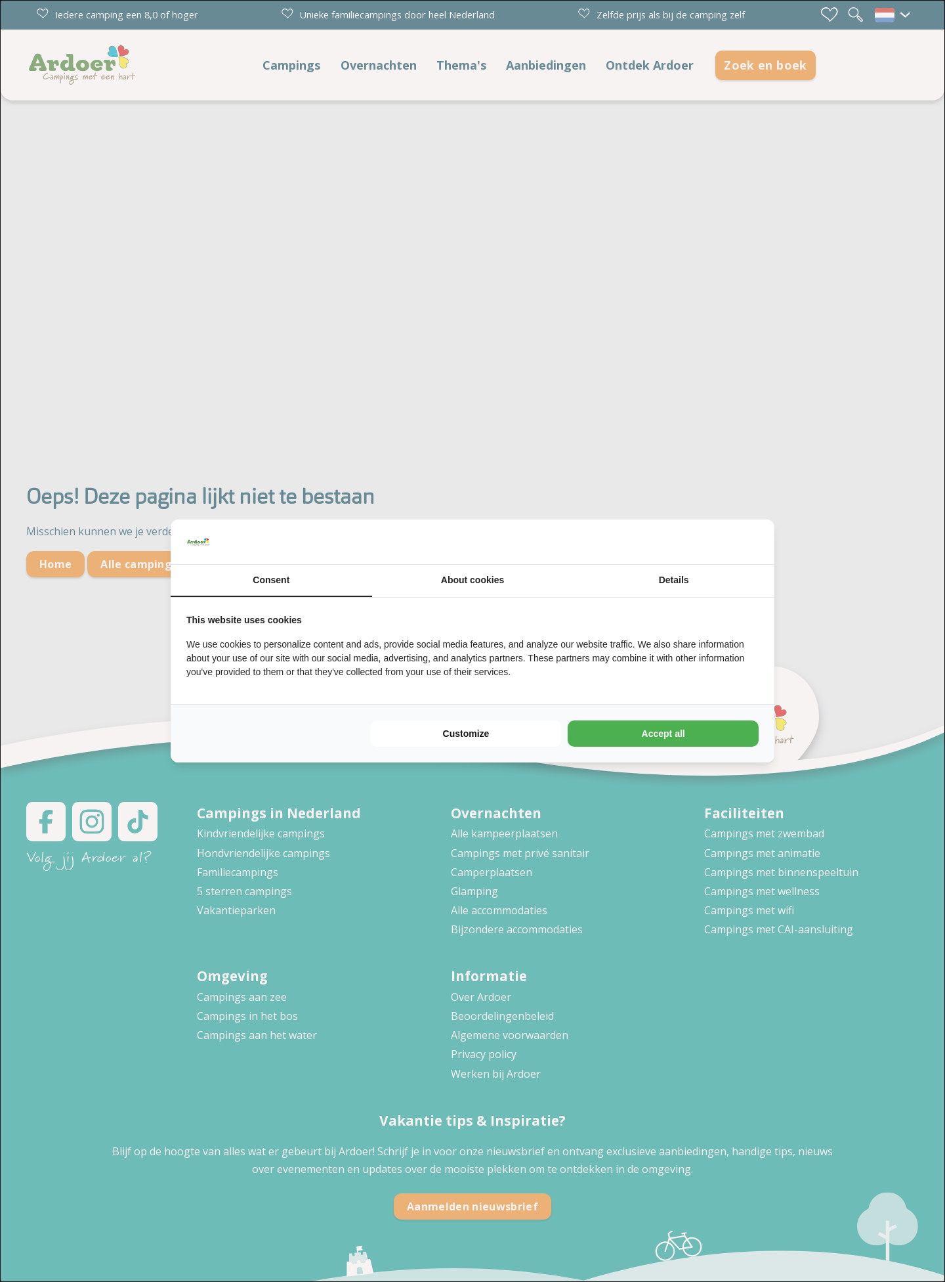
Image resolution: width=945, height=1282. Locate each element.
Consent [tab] (271, 580)
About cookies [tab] (472, 580)
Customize (466, 733)
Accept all (663, 733)
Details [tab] (674, 580)
